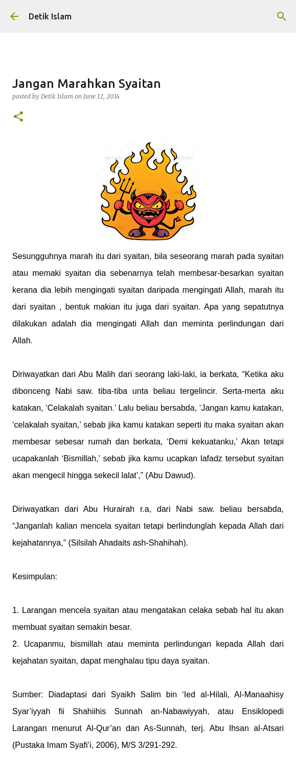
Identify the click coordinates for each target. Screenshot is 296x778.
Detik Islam (50, 16)
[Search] (282, 16)
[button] (18, 117)
